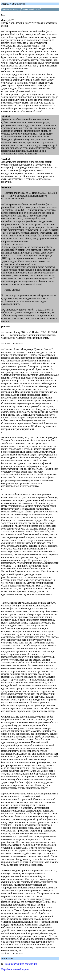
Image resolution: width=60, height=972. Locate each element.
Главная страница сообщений (21, 964)
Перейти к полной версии (15, 969)
